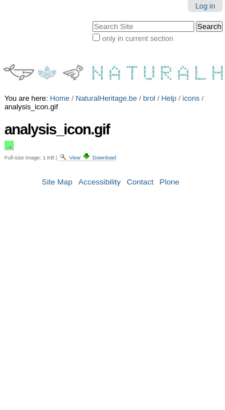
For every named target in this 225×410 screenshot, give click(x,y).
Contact (140, 174)
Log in (192, 10)
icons (191, 90)
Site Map (57, 174)
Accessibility (99, 174)
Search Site (1, 35)
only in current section (118, 65)
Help (169, 90)
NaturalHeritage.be (105, 90)
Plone (169, 174)
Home (60, 90)
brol (149, 90)
